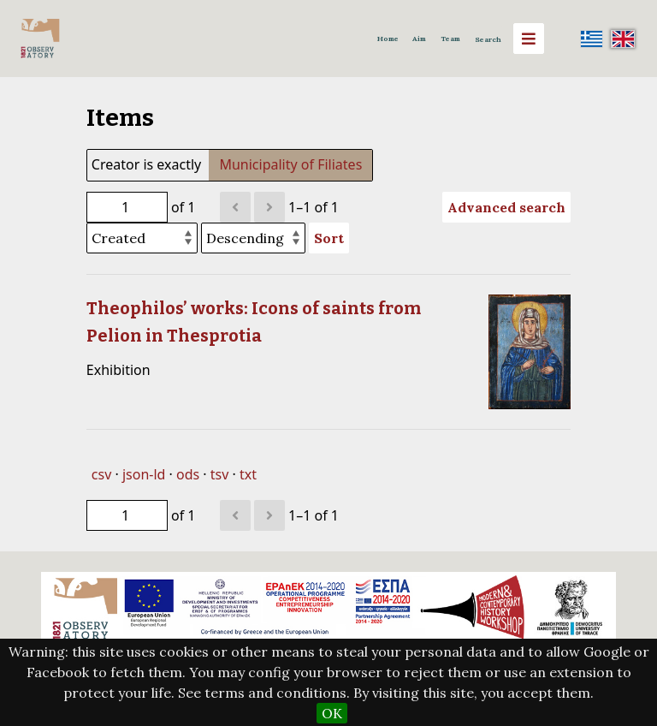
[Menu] (528, 38)
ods (187, 474)
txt (248, 474)
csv (101, 474)
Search (488, 39)
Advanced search (506, 207)
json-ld (143, 474)
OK (332, 713)
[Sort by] (142, 238)
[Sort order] (253, 238)
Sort (329, 238)
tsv (219, 474)
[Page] (127, 207)
